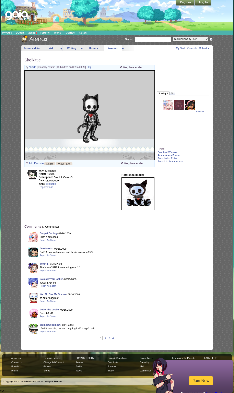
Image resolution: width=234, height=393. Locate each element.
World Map (145, 370)
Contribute (113, 362)
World (57, 32)
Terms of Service (52, 358)
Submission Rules (167, 158)
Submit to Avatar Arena (170, 161)
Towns (79, 370)
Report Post (46, 187)
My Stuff (180, 48)
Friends (15, 366)
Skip (89, 67)
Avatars (112, 48)
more (61, 48)
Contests (192, 48)
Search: (129, 39)
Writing (71, 48)
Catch (83, 32)
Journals (112, 366)
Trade (111, 370)
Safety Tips (145, 358)
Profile (14, 370)
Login (203, 3)
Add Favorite (36, 163)
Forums (44, 32)
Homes (93, 48)
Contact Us (17, 362)
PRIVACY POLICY (85, 358)
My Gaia (7, 32)
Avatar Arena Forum (168, 155)
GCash (20, 32)
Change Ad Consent (54, 362)
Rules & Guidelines (117, 358)
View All (200, 111)
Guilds (79, 366)
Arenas (79, 362)
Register (185, 3)
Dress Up (144, 362)
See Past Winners (167, 152)
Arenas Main (31, 48)
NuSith (33, 67)
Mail (142, 366)
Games (70, 32)
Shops (32, 33)
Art (51, 48)
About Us (16, 358)
